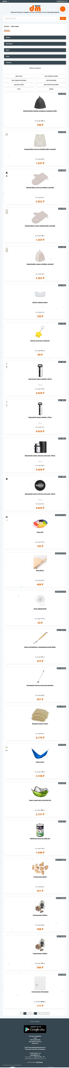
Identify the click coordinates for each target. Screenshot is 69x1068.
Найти (63, 18)
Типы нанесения (35, 1039)
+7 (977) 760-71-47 (61, 1)
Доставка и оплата (35, 1041)
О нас (35, 1038)
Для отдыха (15, 26)
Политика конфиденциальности (35, 1047)
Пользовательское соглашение (35, 1049)
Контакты (35, 1043)
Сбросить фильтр (35, 68)
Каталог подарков (35, 1036)
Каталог (6, 26)
